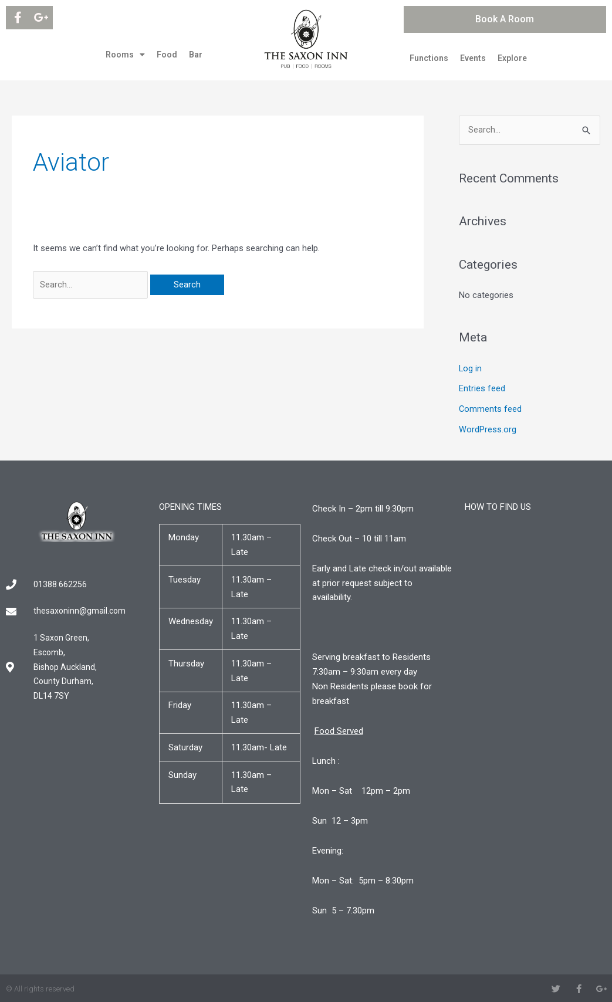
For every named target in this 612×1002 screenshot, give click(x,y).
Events (473, 58)
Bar (195, 54)
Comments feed (490, 408)
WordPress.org (487, 428)
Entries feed (482, 388)
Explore (512, 58)
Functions (429, 58)
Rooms (125, 55)
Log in (470, 368)
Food (167, 54)
